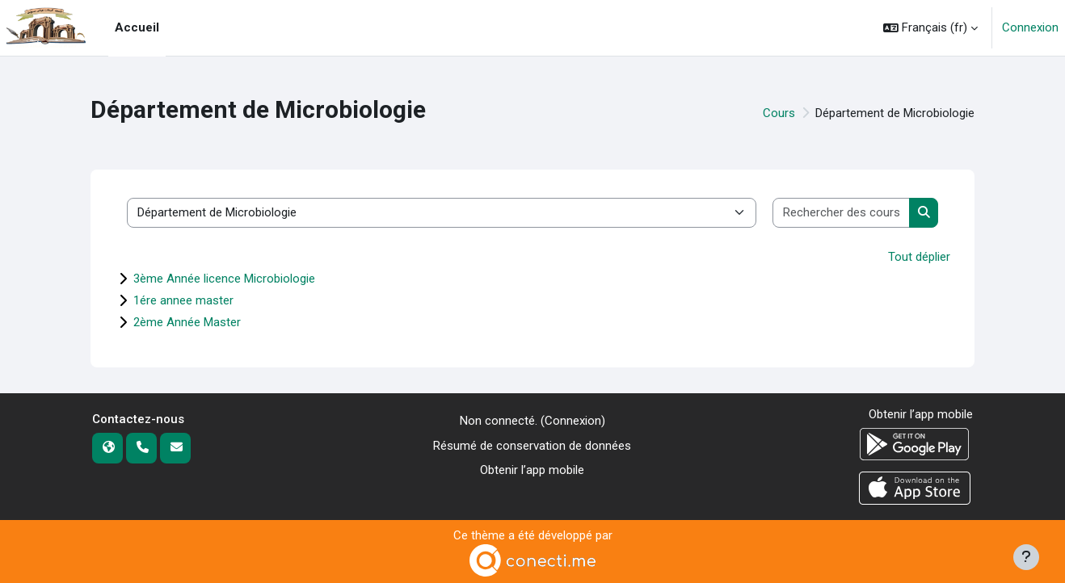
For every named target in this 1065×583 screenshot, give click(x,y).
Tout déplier (919, 257)
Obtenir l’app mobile (532, 470)
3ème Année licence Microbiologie (224, 278)
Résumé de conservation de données (532, 445)
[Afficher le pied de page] (1026, 557)
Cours (779, 113)
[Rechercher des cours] (841, 213)
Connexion (1030, 27)
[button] (930, 28)
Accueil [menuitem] (137, 27)
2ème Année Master (187, 322)
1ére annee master (183, 300)
